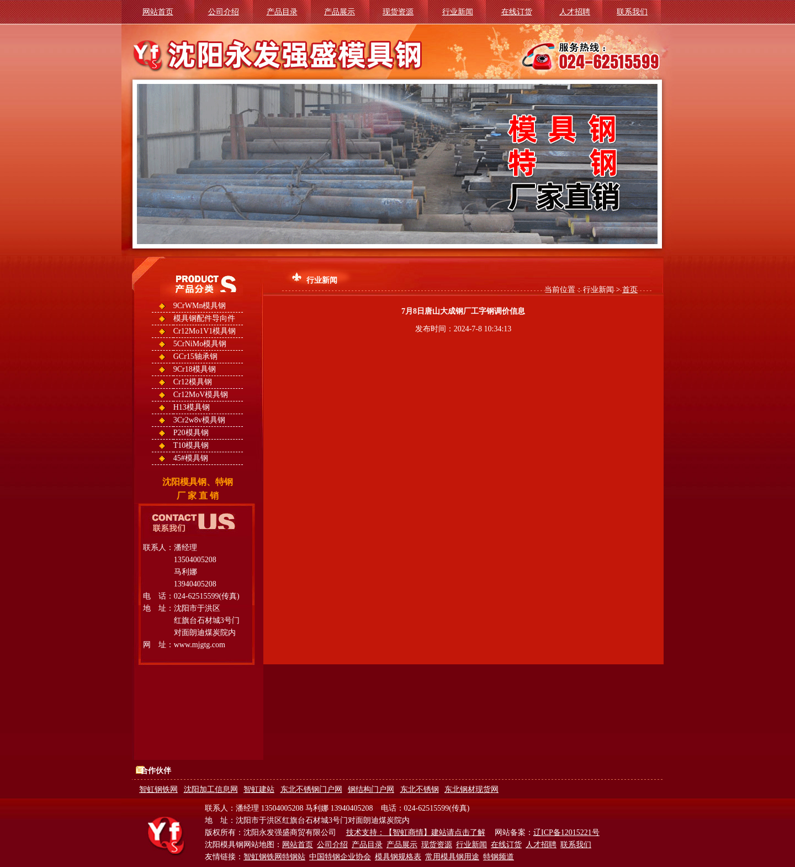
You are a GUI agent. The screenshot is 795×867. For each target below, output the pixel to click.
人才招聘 (574, 12)
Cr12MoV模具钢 (201, 394)
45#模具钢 (190, 458)
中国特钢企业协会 (340, 857)
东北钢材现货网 (471, 789)
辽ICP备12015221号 (566, 832)
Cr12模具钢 (192, 382)
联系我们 (632, 12)
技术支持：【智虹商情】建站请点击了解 (415, 832)
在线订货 (516, 12)
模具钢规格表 (398, 857)
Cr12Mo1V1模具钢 (204, 331)
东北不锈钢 (419, 789)
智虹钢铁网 (158, 789)
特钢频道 (498, 857)
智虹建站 (258, 789)
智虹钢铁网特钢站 (274, 857)
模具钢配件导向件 (204, 318)
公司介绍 (223, 12)
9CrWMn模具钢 (199, 306)
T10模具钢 (191, 445)
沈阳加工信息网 (211, 789)
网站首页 (157, 12)
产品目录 (282, 12)
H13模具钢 (191, 407)
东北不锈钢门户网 (311, 789)
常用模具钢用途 (452, 857)
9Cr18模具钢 (194, 369)
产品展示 (339, 12)
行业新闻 (457, 12)
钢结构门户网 (371, 789)
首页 (630, 290)
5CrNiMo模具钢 (199, 344)
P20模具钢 (191, 433)
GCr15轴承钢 (195, 356)
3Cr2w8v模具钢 (199, 420)
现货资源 (398, 12)
